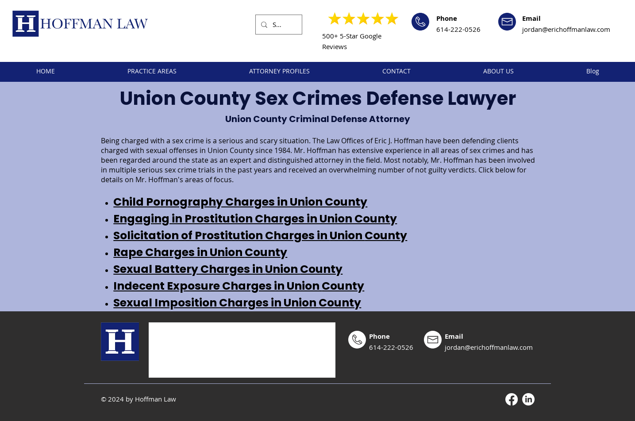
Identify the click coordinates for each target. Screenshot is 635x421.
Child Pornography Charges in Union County (240, 202)
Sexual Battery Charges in (189, 269)
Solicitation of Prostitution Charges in (221, 235)
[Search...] (278, 24)
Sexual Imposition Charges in (198, 302)
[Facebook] (511, 399)
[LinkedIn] (528, 399)
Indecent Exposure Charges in (200, 286)
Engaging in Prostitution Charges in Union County (255, 218)
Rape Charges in (161, 252)
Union (347, 235)
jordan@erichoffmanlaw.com (566, 29)
